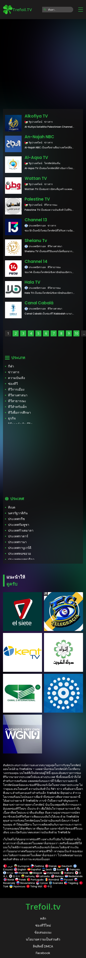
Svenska (56, 883)
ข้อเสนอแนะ (43, 932)
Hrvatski (21, 873)
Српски (41, 883)
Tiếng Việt (34, 886)
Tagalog (71, 883)
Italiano (67, 873)
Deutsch (65, 866)
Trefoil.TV (17, 9)
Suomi (58, 869)
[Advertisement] (43, 63)
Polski (20, 879)
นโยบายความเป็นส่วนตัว (43, 939)
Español (34, 869)
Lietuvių (28, 876)
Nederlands (73, 876)
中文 (47, 886)
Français (72, 869)
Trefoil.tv (43, 906)
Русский (67, 879)
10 (76, 333)
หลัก (43, 918)
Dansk (51, 866)
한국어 (14, 876)
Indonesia (51, 873)
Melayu (57, 876)
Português (35, 879)
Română (52, 879)
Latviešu (42, 876)
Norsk (9, 879)
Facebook (43, 953)
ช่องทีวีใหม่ (43, 925)
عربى (8, 866)
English (20, 869)
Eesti (46, 869)
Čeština (37, 866)
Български (21, 866)
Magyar (36, 873)
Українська (17, 886)
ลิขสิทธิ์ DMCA (43, 946)
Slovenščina (25, 883)
